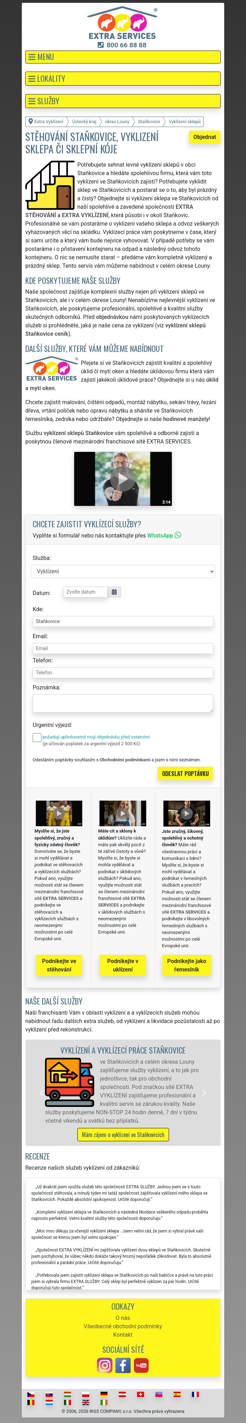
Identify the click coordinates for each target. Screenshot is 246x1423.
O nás (123, 1318)
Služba (41, 558)
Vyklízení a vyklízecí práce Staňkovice (123, 1050)
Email (40, 636)
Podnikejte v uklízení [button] (122, 965)
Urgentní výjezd (52, 725)
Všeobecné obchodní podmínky (123, 1326)
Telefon (42, 660)
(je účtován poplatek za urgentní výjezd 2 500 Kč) (91, 743)
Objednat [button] (204, 137)
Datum (41, 593)
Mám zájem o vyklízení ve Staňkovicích (123, 1134)
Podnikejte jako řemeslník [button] (186, 965)
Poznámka (46, 687)
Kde (37, 609)
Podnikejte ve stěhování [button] (59, 965)
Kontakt (122, 1334)
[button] (123, 57)
